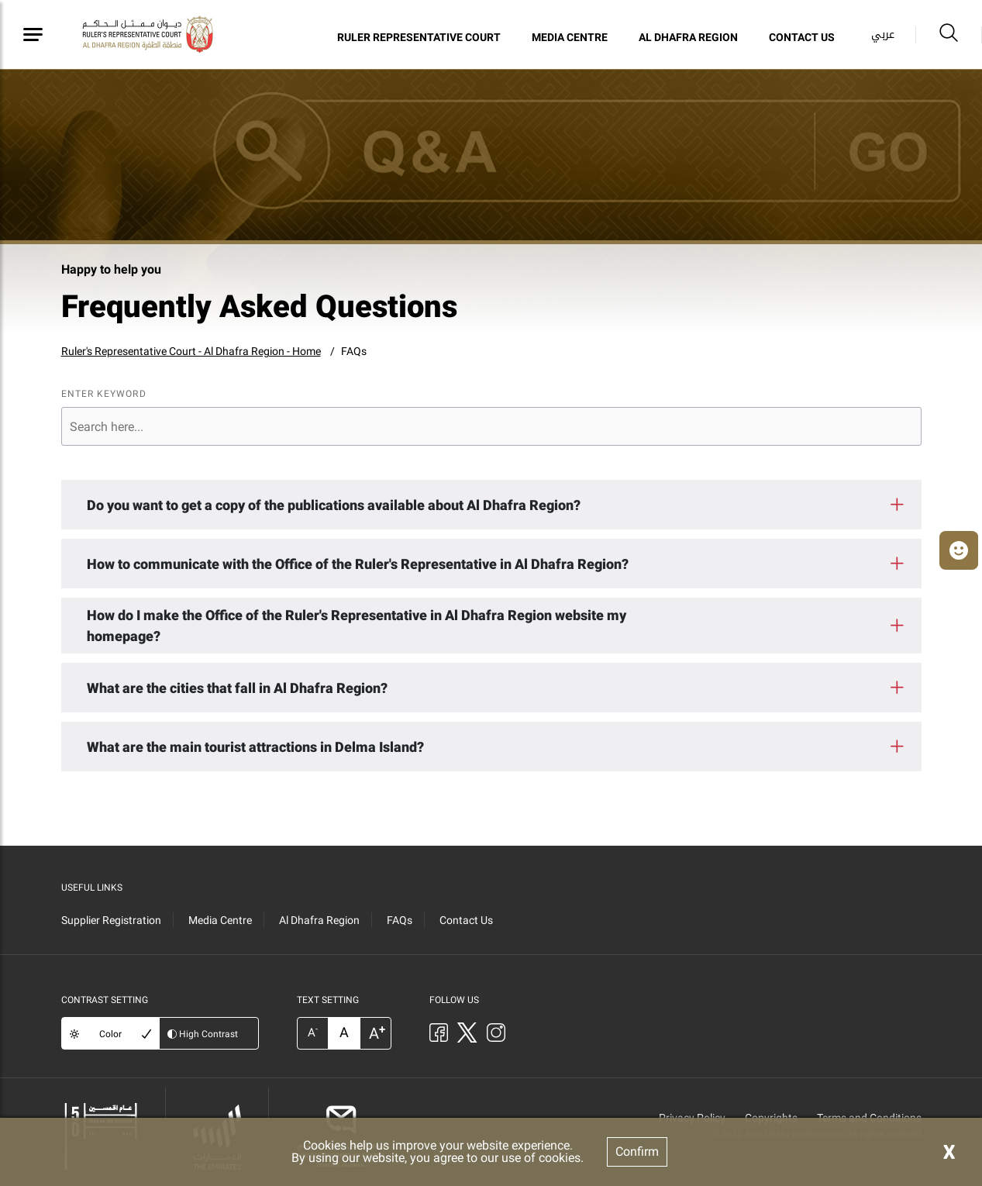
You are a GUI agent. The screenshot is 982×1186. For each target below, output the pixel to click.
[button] (958, 550)
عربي (882, 34)
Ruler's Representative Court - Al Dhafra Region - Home (191, 351)
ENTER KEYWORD (103, 393)
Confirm (637, 1151)
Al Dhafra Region (688, 37)
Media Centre (570, 37)
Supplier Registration (111, 920)
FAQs (354, 351)
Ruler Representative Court (419, 37)
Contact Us (802, 37)
